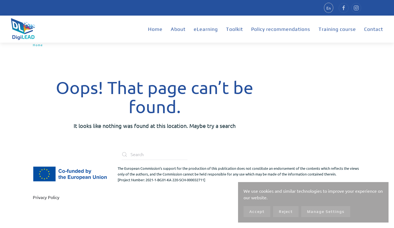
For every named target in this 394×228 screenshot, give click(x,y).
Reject (286, 211)
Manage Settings (325, 211)
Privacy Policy (46, 197)
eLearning (206, 29)
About (178, 29)
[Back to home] (23, 29)
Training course (337, 29)
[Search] (154, 154)
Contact (373, 29)
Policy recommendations (280, 29)
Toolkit (234, 29)
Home (155, 29)
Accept (257, 211)
